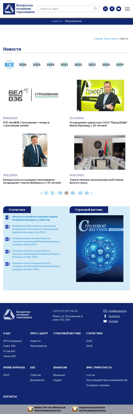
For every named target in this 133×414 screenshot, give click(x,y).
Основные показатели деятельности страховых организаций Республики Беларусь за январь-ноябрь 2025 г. (36, 241)
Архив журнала (14, 367)
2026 (22, 64)
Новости (57, 21)
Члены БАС (9, 356)
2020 (106, 64)
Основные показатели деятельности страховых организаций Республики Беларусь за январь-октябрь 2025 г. (36, 253)
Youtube (110, 321)
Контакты (10, 396)
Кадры (57, 380)
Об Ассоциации (12, 340)
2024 (50, 64)
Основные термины (98, 385)
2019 (120, 64)
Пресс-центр (39, 333)
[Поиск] (95, 8)
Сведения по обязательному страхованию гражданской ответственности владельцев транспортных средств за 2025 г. (35, 229)
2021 (92, 64)
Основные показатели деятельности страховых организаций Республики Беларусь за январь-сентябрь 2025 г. (36, 266)
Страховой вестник (88, 209)
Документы (37, 380)
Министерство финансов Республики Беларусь (50, 409)
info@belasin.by (115, 311)
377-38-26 (65, 311)
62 (80, 192)
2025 (36, 64)
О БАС (7, 333)
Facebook (111, 316)
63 (86, 192)
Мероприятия (73, 21)
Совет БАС (9, 345)
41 (72, 192)
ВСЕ (9, 64)
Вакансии (60, 367)
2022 (78, 64)
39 (60, 192)
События (35, 375)
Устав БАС (9, 351)
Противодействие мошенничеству (107, 380)
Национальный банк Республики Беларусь (92, 409)
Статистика (17, 209)
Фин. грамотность (99, 367)
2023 (64, 64)
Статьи (90, 375)
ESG (32, 367)
